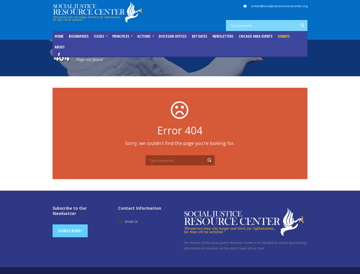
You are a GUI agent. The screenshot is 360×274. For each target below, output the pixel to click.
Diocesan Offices (173, 36)
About (60, 47)
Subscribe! (70, 230)
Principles (120, 36)
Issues (99, 36)
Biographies (79, 36)
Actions (144, 36)
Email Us (131, 221)
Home (59, 36)
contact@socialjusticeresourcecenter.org (279, 6)
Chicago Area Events (256, 36)
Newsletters (223, 36)
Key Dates (199, 36)
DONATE (284, 36)
